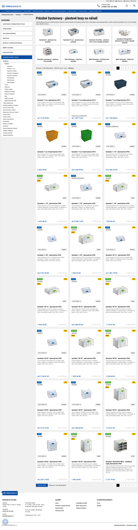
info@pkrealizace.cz (8, 516)
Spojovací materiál (38, 11)
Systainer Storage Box (12, 73)
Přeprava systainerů (10, 94)
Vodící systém (6, 114)
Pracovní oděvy (83, 11)
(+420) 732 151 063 (7, 511)
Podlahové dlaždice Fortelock (10, 105)
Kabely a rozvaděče (8, 123)
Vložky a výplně (8, 89)
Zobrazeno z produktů (44, 68)
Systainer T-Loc (11, 68)
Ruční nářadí (27, 11)
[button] (128, 6)
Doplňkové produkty (10, 91)
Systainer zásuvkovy (12, 75)
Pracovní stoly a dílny (8, 107)
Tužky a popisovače (8, 103)
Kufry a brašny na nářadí (9, 110)
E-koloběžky (6, 121)
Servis (57, 503)
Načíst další (42, 485)
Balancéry (5, 126)
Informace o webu (132, 525)
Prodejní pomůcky (7, 133)
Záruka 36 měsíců (81, 508)
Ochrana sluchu (7, 117)
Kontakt (133, 1)
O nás (98, 503)
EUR (113, 1)
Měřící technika (73, 11)
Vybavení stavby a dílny (95, 11)
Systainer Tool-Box (12, 71)
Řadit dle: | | (64, 68)
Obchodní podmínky (119, 525)
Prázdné (7, 63)
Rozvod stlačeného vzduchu (10, 128)
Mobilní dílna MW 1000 (10, 100)
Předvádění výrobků (81, 503)
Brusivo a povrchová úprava (59, 11)
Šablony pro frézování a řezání (10, 112)
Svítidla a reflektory (8, 130)
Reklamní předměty (8, 135)
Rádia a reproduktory (8, 119)
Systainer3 (10, 66)
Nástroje (47, 11)
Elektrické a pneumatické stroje (14, 11)
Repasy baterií (59, 508)
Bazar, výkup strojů (81, 505)
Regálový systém (9, 98)
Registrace (119, 1)
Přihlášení (127, 1)
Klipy (6, 96)
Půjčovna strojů (59, 510)
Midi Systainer (10, 80)
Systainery (18, 14)
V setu (6, 84)
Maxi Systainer (11, 82)
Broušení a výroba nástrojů (62, 505)
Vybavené (7, 87)
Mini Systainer (10, 78)
